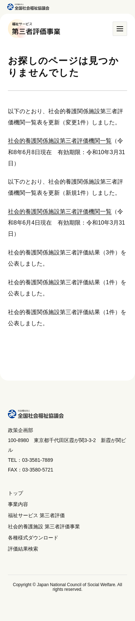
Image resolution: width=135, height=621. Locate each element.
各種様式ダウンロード (33, 537)
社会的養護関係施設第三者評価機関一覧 (60, 141)
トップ (15, 493)
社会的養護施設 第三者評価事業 (44, 526)
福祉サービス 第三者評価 (36, 515)
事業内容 (18, 504)
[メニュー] (120, 29)
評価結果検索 (23, 549)
